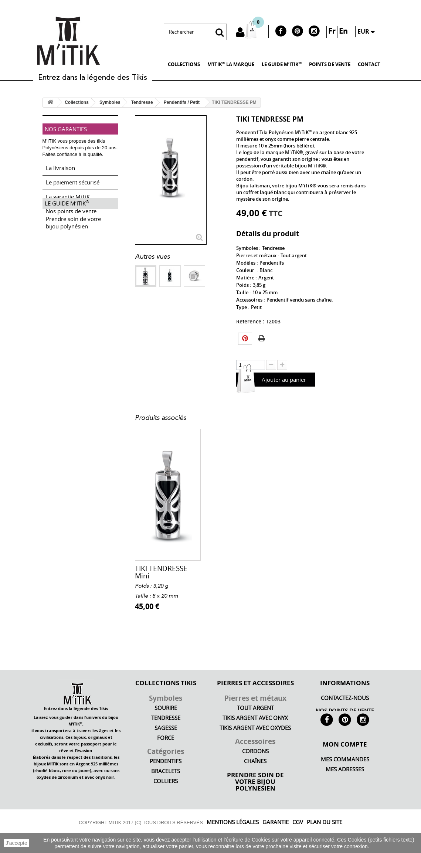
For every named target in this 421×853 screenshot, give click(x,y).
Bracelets (165, 771)
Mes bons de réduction (345, 807)
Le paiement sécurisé (72, 179)
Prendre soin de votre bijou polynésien (73, 244)
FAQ (344, 797)
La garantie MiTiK (68, 193)
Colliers (165, 781)
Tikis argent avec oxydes (255, 727)
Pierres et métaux (255, 698)
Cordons (255, 751)
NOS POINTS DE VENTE (345, 710)
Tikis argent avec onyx (255, 717)
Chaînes (255, 761)
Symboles (165, 698)
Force (165, 737)
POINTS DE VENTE (329, 64)
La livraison (60, 165)
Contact (369, 64)
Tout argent (255, 707)
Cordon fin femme (165, 568)
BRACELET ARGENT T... (277, 572)
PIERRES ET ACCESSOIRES (255, 682)
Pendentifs (165, 761)
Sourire (166, 707)
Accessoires (255, 741)
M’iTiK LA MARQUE (230, 64)
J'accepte (16, 843)
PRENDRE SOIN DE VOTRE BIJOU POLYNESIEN (255, 781)
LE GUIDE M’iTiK (282, 64)
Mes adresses (345, 787)
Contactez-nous (345, 697)
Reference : (250, 321)
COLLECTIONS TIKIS (165, 682)
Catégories (165, 751)
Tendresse (165, 717)
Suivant (138, 294)
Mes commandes (345, 777)
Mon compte (345, 762)
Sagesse (166, 727)
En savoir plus (387, 846)
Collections (184, 64)
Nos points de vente (71, 208)
